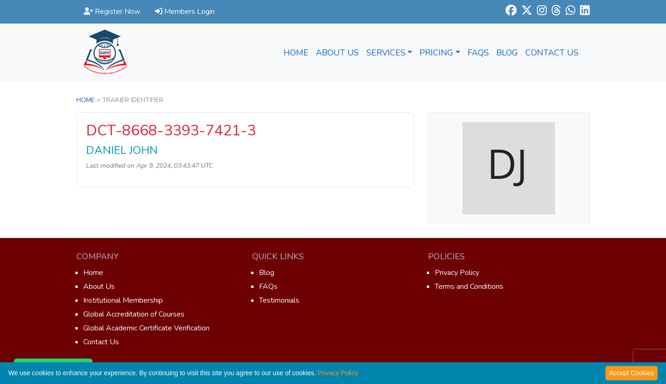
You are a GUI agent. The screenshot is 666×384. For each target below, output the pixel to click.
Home (296, 52)
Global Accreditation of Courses (134, 314)
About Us (337, 52)
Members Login (185, 11)
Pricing (439, 52)
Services (389, 52)
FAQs (478, 52)
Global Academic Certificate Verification (146, 328)
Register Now (112, 11)
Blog (507, 52)
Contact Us (552, 52)
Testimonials (279, 300)
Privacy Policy (457, 273)
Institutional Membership (123, 300)
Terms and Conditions (469, 286)
